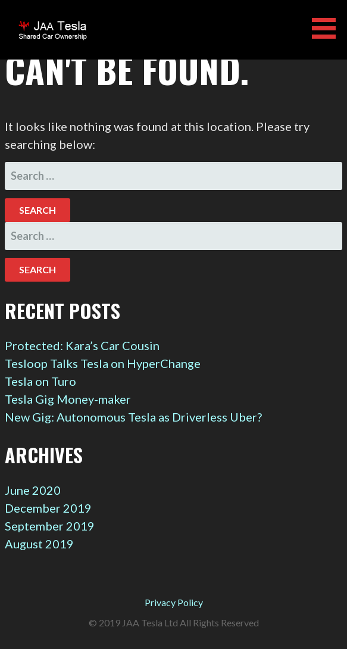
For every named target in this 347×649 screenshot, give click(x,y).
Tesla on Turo (40, 381)
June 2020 (33, 490)
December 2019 (48, 508)
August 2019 (39, 543)
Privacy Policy (174, 602)
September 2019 (50, 526)
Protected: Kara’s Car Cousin (82, 345)
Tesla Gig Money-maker (68, 399)
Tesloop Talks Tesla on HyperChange (103, 363)
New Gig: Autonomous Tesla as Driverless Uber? (133, 417)
